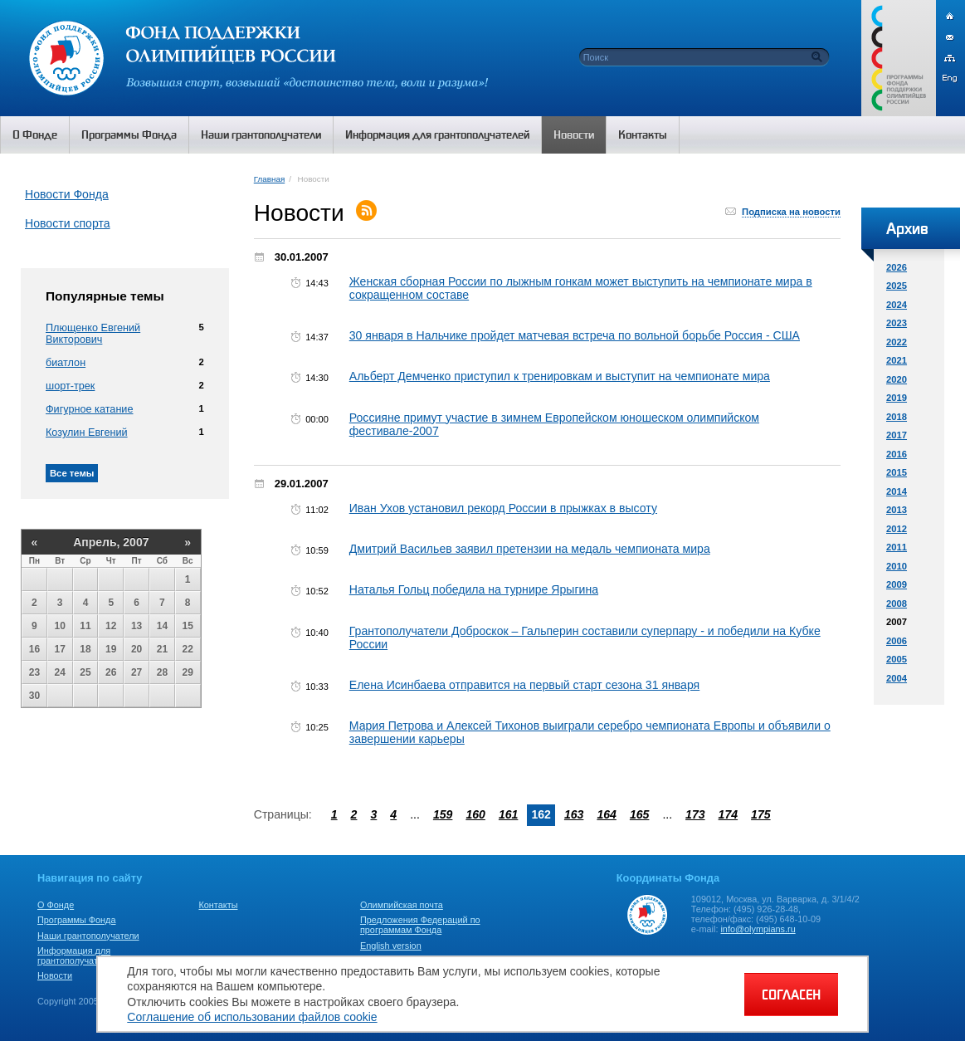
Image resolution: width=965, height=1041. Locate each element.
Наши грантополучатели (88, 936)
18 (85, 649)
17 (60, 649)
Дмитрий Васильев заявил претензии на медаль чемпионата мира (529, 548)
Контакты (217, 905)
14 (162, 626)
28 (162, 672)
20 (136, 649)
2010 (896, 566)
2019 (896, 398)
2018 (896, 417)
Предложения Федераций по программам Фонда (420, 925)
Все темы (72, 473)
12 (110, 626)
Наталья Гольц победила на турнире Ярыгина (473, 589)
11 (85, 626)
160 (475, 814)
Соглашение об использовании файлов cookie (252, 1017)
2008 (896, 603)
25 (85, 672)
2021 (896, 360)
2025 (896, 286)
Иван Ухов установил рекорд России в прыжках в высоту (503, 508)
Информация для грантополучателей (77, 955)
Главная (269, 178)
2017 (896, 435)
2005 (896, 659)
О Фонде (55, 905)
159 (443, 814)
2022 (896, 342)
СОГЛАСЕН (791, 994)
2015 (896, 472)
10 (60, 626)
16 (34, 649)
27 (136, 672)
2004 (896, 678)
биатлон (65, 363)
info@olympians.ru (757, 929)
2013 (896, 510)
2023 (896, 323)
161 (509, 814)
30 (34, 695)
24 (60, 672)
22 (188, 649)
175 (761, 814)
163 (574, 814)
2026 (896, 267)
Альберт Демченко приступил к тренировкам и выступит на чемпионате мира (559, 376)
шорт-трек (70, 386)
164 (607, 814)
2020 (896, 379)
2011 (896, 547)
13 (136, 626)
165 (640, 814)
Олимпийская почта (401, 905)
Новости (54, 975)
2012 (896, 529)
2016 (896, 454)
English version (391, 946)
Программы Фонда (76, 920)
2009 (896, 584)
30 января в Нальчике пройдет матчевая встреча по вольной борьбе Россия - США (574, 335)
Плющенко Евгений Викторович (93, 333)
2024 (896, 305)
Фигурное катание (89, 409)
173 (695, 814)
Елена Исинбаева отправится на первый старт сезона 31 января (524, 685)
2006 (896, 641)
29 (188, 672)
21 (162, 649)
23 (34, 672)
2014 (896, 491)
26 (110, 672)
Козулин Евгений (87, 432)
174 (728, 814)
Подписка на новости (791, 212)
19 (110, 649)
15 (188, 626)
